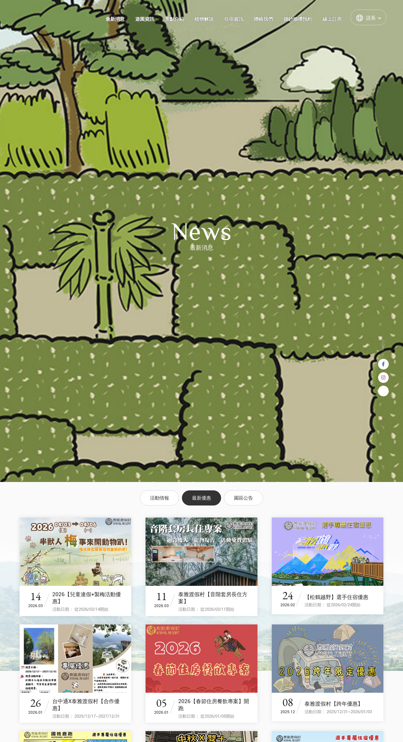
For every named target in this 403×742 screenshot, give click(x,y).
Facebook (383, 364)
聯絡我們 (263, 19)
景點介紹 (174, 19)
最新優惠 (201, 498)
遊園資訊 (144, 19)
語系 (371, 18)
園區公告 (243, 498)
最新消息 (115, 19)
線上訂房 (332, 19)
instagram (383, 377)
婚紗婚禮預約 (297, 19)
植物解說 (204, 19)
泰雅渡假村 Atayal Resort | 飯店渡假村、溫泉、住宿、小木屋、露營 (40, 17)
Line (383, 391)
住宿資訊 (233, 19)
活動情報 (159, 498)
